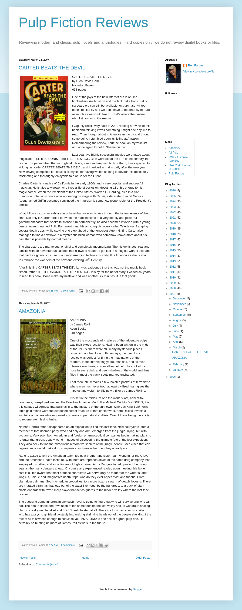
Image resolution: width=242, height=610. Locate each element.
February (179, 364)
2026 (173, 190)
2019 (173, 228)
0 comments (68, 290)
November (180, 304)
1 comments (67, 545)
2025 (173, 196)
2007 (173, 293)
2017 (173, 239)
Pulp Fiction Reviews (83, 22)
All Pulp (173, 152)
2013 (173, 261)
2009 (173, 283)
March (177, 347)
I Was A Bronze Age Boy (178, 159)
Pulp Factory (176, 173)
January (178, 369)
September (180, 314)
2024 (173, 201)
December (180, 298)
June (176, 331)
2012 (173, 266)
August (177, 320)
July (176, 325)
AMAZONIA (32, 311)
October (178, 309)
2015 (173, 250)
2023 (173, 207)
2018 (173, 234)
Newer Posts (28, 557)
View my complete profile (198, 71)
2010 (173, 277)
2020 (173, 223)
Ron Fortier (195, 65)
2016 (173, 244)
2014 (173, 255)
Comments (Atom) (47, 564)
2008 (173, 288)
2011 (173, 272)
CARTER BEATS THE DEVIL (52, 68)
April (176, 342)
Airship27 (174, 148)
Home (85, 557)
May (176, 336)
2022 (173, 212)
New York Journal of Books (179, 167)
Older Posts (142, 557)
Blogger (137, 589)
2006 (173, 376)
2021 (173, 217)
